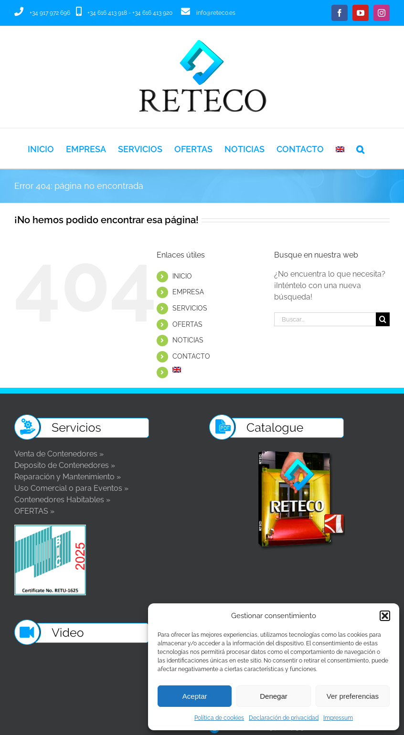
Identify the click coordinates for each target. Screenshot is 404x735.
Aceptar (194, 696)
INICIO (182, 276)
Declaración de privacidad (284, 717)
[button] (385, 616)
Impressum (338, 717)
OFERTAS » (34, 511)
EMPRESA (188, 292)
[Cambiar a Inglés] (340, 148)
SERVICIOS (189, 308)
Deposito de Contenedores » (64, 465)
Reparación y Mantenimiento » (67, 476)
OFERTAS (187, 324)
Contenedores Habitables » (62, 499)
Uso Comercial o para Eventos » (71, 488)
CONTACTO (191, 356)
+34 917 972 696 (50, 13)
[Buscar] (383, 319)
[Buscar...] (325, 319)
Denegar (273, 696)
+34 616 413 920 (152, 13)
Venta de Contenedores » (59, 453)
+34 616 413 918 (107, 13)
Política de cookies (219, 717)
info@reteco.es (215, 13)
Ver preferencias (353, 696)
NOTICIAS (187, 340)
